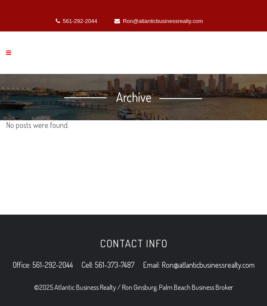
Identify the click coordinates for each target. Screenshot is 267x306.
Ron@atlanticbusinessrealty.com (158, 21)
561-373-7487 (114, 189)
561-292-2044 (76, 21)
